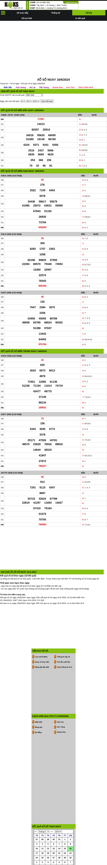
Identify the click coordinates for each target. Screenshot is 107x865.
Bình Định (40, 8)
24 (37, 844)
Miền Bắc (8, 74)
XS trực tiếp (22, 13)
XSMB (33, 2)
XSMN (33, 5)
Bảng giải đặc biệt (42, 654)
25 (42, 844)
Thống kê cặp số (63, 643)
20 (54, 840)
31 (59, 826)
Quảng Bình (62, 8)
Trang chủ (4, 70)
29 (48, 826)
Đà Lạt (32, 74)
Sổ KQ (89, 13)
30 (54, 826)
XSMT (32, 8)
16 (70, 835)
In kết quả (80, 18)
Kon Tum (70, 74)
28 (42, 826)
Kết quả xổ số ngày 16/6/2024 (33, 70)
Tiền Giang (44, 74)
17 (37, 840)
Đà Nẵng (38, 719)
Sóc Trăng (61, 714)
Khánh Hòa (57, 74)
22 (65, 840)
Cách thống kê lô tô (64, 654)
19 (48, 840)
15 (65, 835)
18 (42, 840)
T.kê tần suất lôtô (63, 649)
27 (37, 826)
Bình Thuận (62, 5)
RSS (105, 862)
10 (37, 835)
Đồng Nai (38, 714)
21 (59, 840)
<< (35, 818)
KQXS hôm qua (72, 2)
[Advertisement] (53, 41)
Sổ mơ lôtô (26, 18)
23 (70, 840)
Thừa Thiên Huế (85, 74)
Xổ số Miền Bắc (43, 2)
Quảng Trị (51, 8)
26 (48, 844)
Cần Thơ (60, 709)
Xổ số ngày (14, 70)
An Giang (50, 5)
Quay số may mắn (42, 649)
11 (42, 835)
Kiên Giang (21, 74)
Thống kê (55, 13)
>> (52, 818)
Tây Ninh (40, 5)
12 (48, 835)
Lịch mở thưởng (41, 643)
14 (59, 835)
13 (54, 835)
